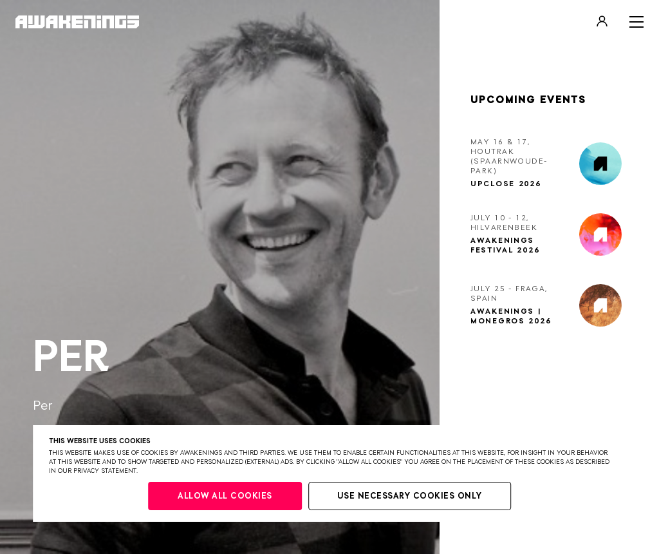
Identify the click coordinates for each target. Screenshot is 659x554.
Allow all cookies (225, 496)
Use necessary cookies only (409, 496)
